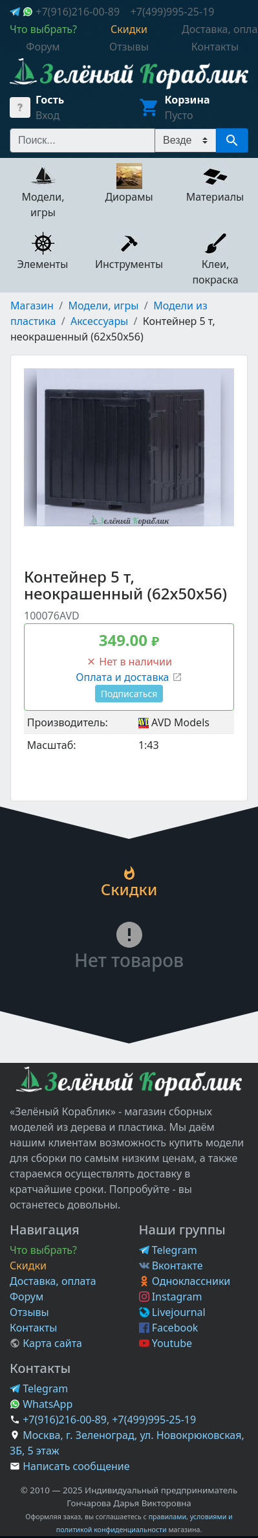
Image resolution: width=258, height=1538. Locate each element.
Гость (50, 100)
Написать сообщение (76, 1466)
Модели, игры (104, 305)
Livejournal (172, 1312)
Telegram (168, 1250)
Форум (26, 1296)
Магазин (32, 305)
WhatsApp (41, 1404)
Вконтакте (171, 1265)
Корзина (187, 100)
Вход (47, 115)
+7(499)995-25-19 (173, 12)
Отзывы (29, 1312)
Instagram (170, 1296)
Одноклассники (185, 1281)
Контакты (33, 1328)
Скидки (28, 1265)
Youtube (166, 1343)
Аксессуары (99, 321)
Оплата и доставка (129, 677)
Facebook (169, 1328)
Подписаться (129, 693)
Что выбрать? (43, 1250)
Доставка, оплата (53, 1281)
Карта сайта (46, 1343)
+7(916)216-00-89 (78, 12)
